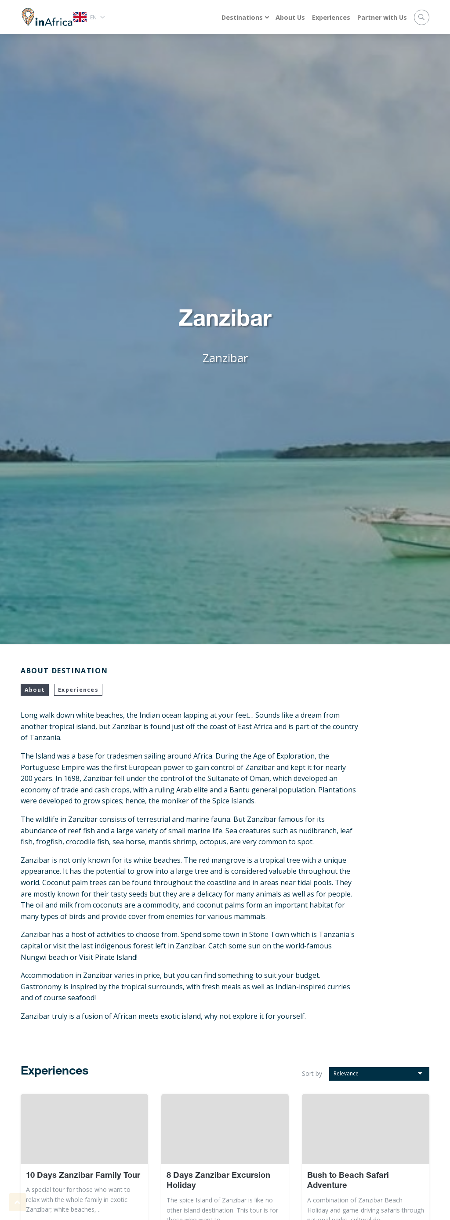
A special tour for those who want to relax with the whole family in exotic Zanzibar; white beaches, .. (78, 1199)
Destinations (242, 17)
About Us (290, 17)
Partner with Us (382, 17)
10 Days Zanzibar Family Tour (83, 1176)
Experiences (331, 17)
